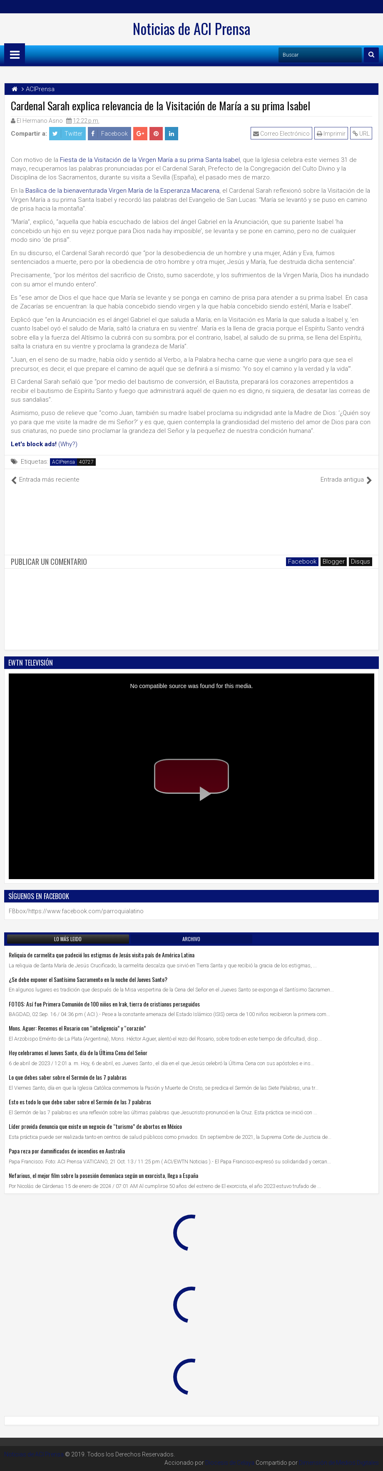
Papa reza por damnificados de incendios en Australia (67, 1150)
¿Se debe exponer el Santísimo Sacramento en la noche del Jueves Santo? (88, 979)
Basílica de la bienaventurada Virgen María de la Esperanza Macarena (122, 190)
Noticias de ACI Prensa (191, 28)
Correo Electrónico (281, 133)
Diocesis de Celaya (229, 1462)
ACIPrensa (63, 462)
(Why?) (67, 444)
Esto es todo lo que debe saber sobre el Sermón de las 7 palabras (80, 1101)
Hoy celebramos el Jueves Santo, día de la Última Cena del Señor (78, 1052)
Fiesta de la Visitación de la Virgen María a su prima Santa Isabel (150, 160)
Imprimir (331, 133)
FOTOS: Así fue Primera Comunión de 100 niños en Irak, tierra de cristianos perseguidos (104, 1003)
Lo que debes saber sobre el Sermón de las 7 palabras (68, 1077)
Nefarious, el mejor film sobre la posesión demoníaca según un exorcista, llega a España (103, 1175)
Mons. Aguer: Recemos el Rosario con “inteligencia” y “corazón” (77, 1028)
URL (361, 133)
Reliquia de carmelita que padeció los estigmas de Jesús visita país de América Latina (101, 954)
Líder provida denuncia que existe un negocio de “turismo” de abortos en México (95, 1126)
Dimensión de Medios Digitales (339, 1462)
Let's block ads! (34, 444)
